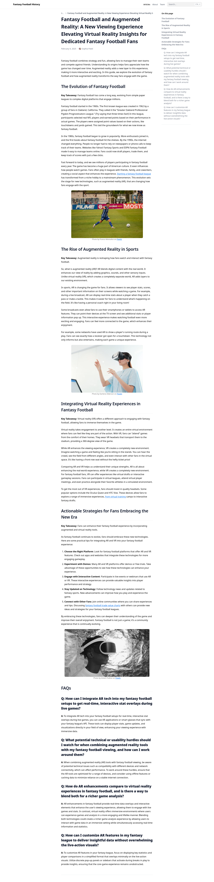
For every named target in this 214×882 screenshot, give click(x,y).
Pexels (119, 239)
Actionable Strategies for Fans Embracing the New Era (175, 43)
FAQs (164, 48)
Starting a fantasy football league (134, 173)
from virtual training (115, 496)
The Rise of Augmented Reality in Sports (176, 26)
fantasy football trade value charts (102, 605)
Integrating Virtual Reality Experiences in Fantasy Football (174, 35)
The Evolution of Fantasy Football (173, 20)
